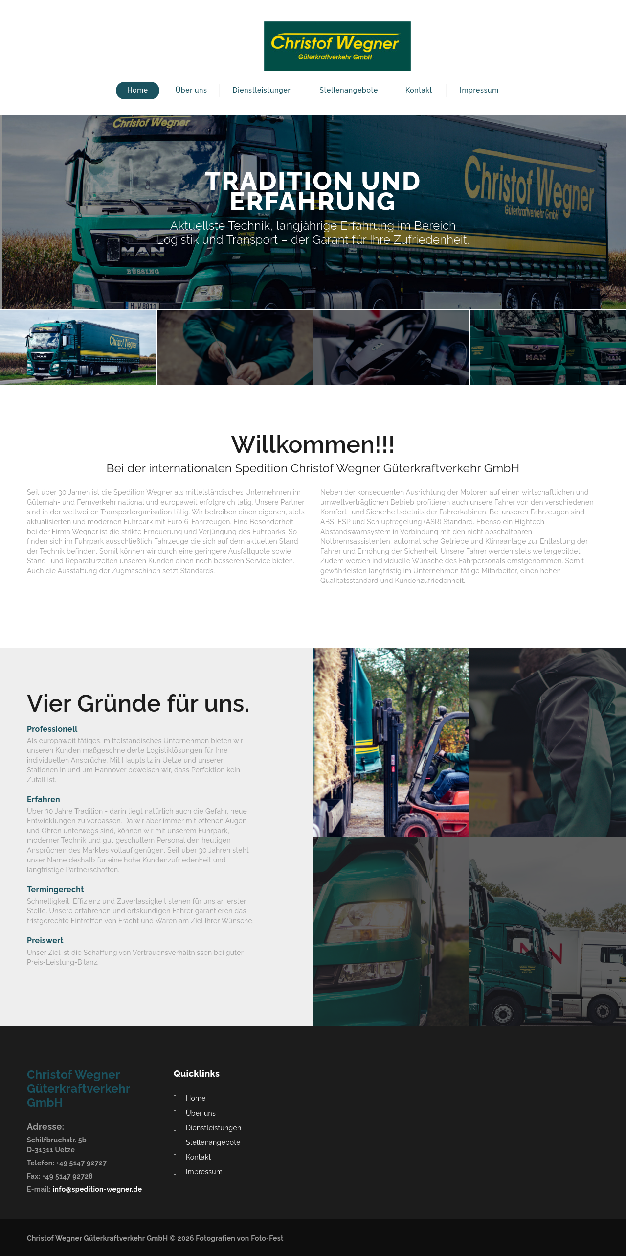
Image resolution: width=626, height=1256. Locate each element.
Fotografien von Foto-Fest (239, 1238)
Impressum (479, 90)
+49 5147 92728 (67, 1176)
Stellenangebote (348, 90)
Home (137, 90)
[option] (313, 212)
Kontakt (418, 90)
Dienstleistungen (262, 90)
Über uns (191, 90)
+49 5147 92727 (81, 1163)
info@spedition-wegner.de (97, 1189)
